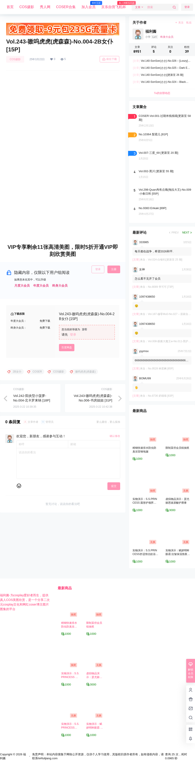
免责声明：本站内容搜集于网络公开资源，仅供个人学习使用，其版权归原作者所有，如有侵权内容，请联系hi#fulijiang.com (98, 756)
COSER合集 (66, 7)
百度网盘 (66, 347)
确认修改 (115, 436)
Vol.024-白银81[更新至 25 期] (165, 259)
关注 (179, 22)
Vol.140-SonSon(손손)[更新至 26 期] (158, 74)
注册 (113, 269)
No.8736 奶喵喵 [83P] (160, 395)
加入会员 (88, 5)
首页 (10, 7)
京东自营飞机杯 (113, 5)
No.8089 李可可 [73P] (160, 286)
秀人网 (45, 7)
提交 (113, 486)
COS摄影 (26, 7)
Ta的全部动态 (162, 93)
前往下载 (109, 59)
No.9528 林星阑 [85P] (160, 368)
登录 (98, 269)
